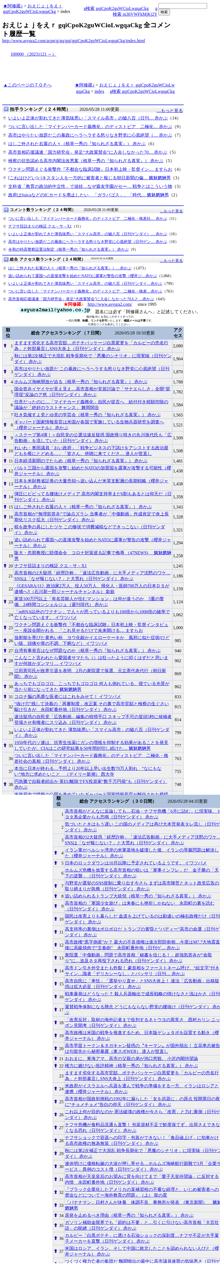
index (100, 91)
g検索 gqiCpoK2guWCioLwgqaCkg (116, 8)
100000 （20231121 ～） (33, 54)
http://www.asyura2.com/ (110, 304)
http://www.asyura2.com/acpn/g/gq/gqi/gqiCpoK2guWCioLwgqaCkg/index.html (73, 40)
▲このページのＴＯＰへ (27, 85)
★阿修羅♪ (13, 6)
